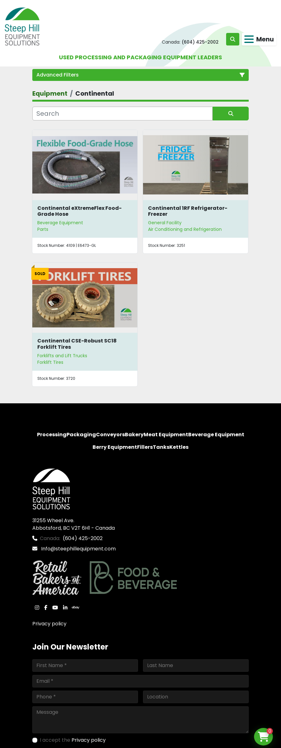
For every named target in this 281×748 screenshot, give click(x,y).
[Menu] (249, 39)
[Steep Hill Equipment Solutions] (51, 488)
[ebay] (75, 607)
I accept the (73, 740)
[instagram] (37, 607)
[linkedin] (65, 607)
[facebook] (45, 607)
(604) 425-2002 (200, 42)
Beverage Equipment (60, 223)
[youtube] (55, 607)
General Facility (165, 223)
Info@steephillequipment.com (78, 548)
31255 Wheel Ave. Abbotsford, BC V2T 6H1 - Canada (73, 524)
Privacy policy (49, 623)
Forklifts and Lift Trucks (62, 356)
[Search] (122, 113)
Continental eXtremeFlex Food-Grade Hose (79, 211)
